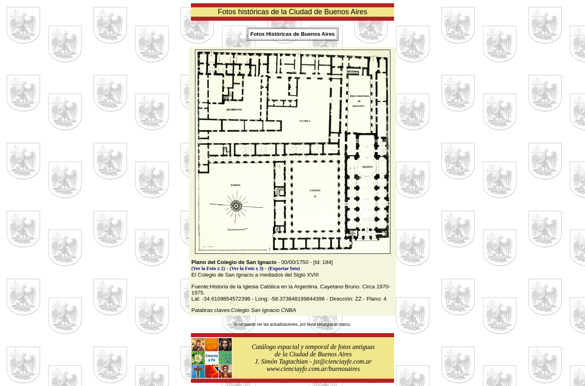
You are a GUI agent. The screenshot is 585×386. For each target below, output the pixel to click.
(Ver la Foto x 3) (247, 268)
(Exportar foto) (284, 268)
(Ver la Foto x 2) (208, 268)
